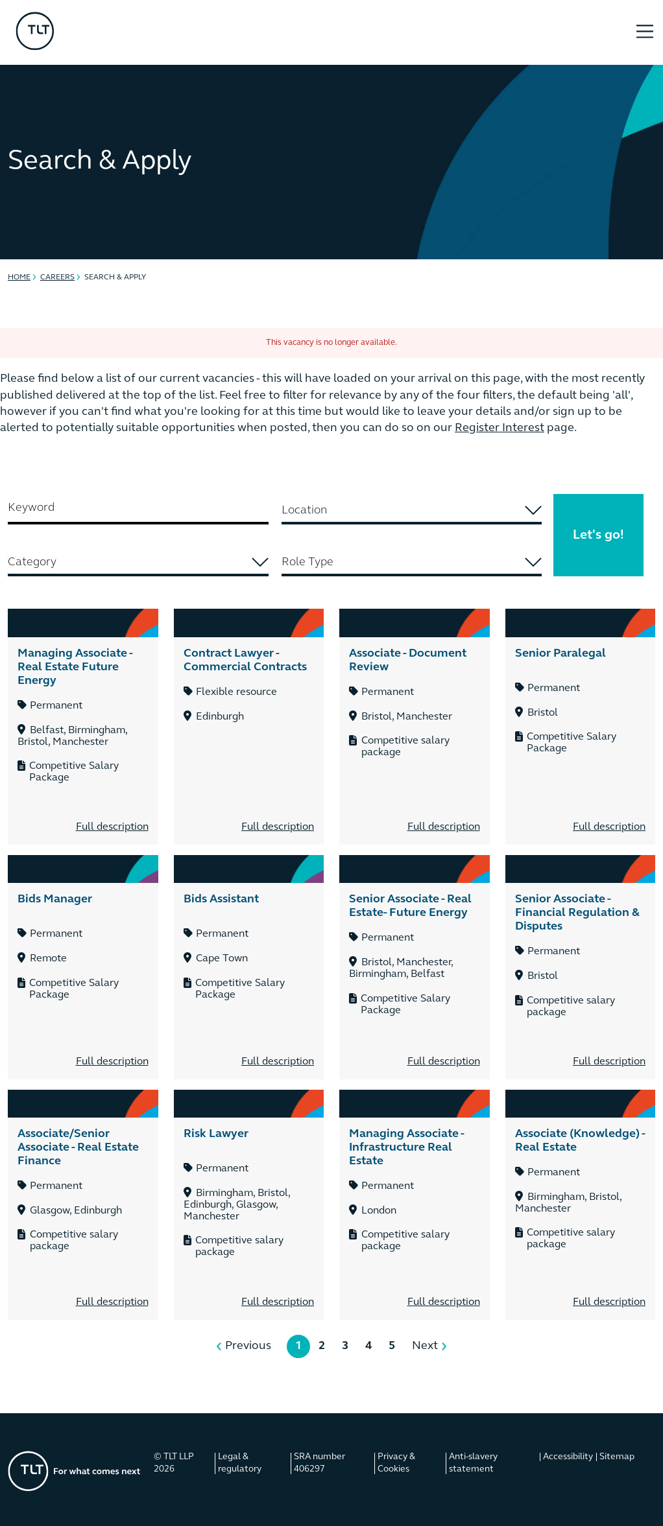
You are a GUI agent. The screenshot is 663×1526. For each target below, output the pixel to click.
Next (425, 1346)
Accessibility (568, 1457)
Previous (248, 1346)
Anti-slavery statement (473, 1463)
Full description (112, 827)
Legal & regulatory (239, 1463)
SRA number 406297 (319, 1463)
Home (19, 277)
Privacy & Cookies (396, 1463)
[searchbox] (412, 510)
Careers (57, 277)
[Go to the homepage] (74, 1471)
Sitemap (616, 1457)
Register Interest (499, 428)
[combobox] (412, 511)
